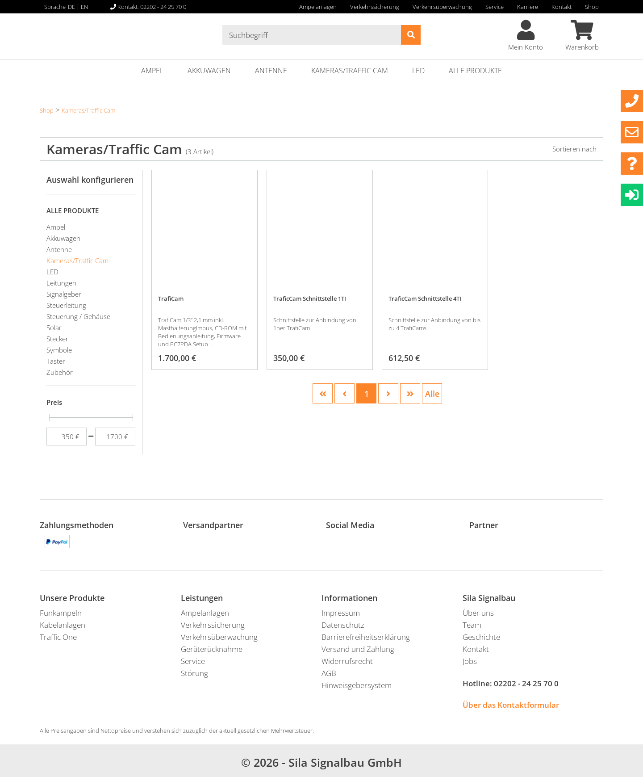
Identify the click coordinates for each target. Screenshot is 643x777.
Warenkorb (582, 35)
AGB (329, 673)
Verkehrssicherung (374, 7)
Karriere (527, 7)
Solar (54, 327)
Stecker (57, 338)
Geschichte (481, 637)
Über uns (478, 613)
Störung (194, 673)
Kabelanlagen (62, 625)
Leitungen (61, 282)
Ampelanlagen (318, 7)
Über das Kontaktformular (511, 705)
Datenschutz (343, 625)
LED (418, 71)
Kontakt (561, 7)
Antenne (271, 71)
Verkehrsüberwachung (442, 7)
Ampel (152, 71)
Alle (432, 393)
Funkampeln (61, 613)
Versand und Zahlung (358, 649)
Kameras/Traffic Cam (349, 71)
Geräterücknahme (211, 649)
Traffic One (58, 637)
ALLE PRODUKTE (475, 71)
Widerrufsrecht (347, 661)
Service (494, 7)
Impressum (341, 613)
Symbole (59, 349)
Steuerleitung (66, 305)
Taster (55, 361)
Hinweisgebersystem (357, 685)
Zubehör (59, 372)
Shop (592, 7)
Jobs (470, 661)
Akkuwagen (209, 71)
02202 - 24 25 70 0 (526, 683)
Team (472, 625)
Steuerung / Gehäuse (78, 316)
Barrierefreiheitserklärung (366, 637)
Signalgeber (63, 294)
